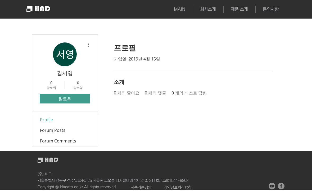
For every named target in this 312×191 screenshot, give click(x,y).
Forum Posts (52, 130)
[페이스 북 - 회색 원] (281, 186)
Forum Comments (58, 141)
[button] (239, 9)
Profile (46, 120)
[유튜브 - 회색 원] (272, 186)
